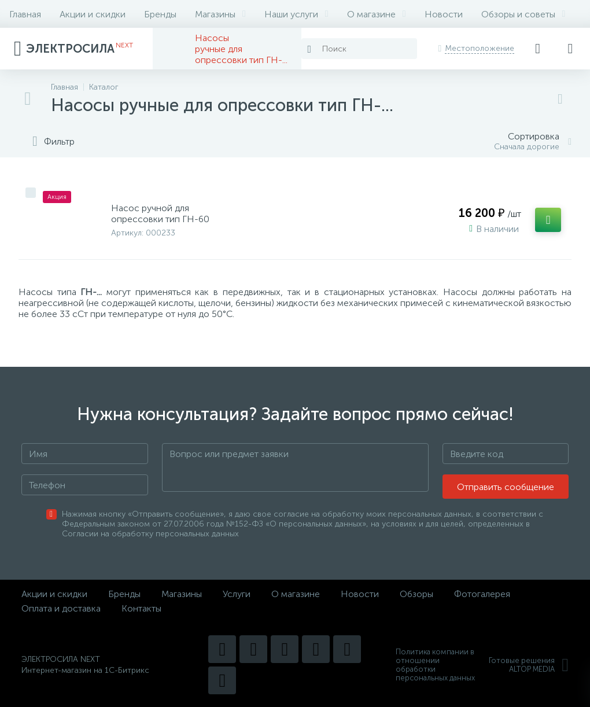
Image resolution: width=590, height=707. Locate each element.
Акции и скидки (93, 14)
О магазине (376, 14)
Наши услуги (296, 14)
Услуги (236, 593)
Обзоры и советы (523, 14)
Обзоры (416, 593)
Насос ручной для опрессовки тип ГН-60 (160, 213)
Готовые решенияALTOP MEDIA (529, 665)
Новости (444, 14)
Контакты (141, 608)
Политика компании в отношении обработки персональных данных (435, 664)
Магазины (220, 14)
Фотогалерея (482, 593)
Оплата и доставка (61, 608)
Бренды (160, 14)
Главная (25, 14)
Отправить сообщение (505, 486)
